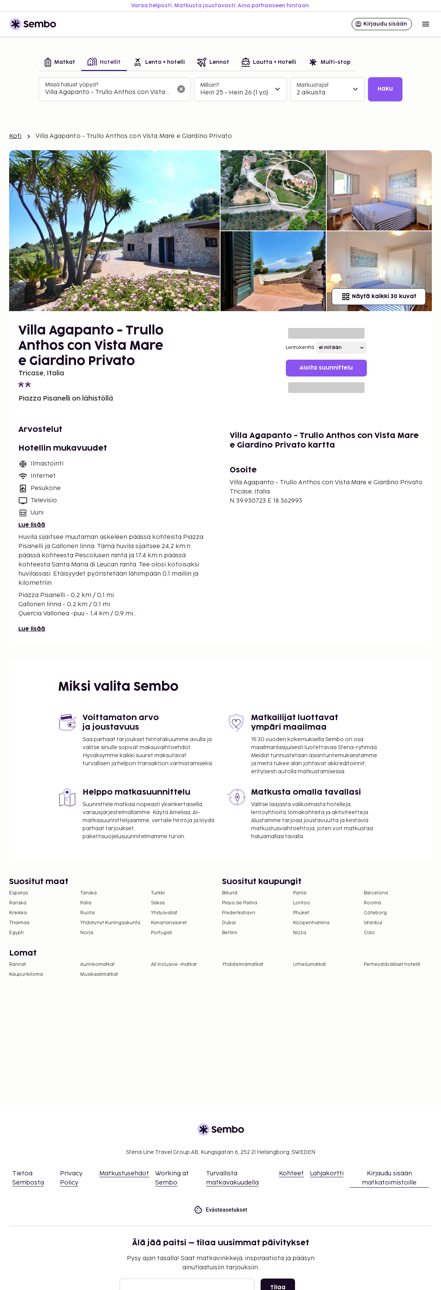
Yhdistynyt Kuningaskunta (110, 923)
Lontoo (301, 903)
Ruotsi (87, 913)
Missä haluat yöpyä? (71, 84)
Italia (85, 903)
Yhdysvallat (164, 913)
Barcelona (376, 893)
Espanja (18, 893)
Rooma (372, 903)
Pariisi (299, 893)
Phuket (301, 913)
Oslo (369, 933)
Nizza (299, 933)
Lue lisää (31, 524)
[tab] (60, 63)
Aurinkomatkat (97, 964)
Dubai (229, 923)
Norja (86, 933)
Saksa (158, 903)
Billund (229, 893)
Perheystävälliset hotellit (392, 964)
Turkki (158, 893)
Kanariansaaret (169, 923)
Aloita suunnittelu (326, 367)
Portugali (161, 933)
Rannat (17, 964)
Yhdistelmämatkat (242, 964)
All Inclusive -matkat (174, 964)
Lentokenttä (300, 347)
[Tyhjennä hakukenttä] (181, 89)
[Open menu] (426, 24)
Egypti (16, 933)
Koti (15, 136)
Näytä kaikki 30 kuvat (378, 296)
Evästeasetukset (221, 1210)
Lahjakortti (327, 1173)
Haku (385, 88)
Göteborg (375, 913)
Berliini (229, 933)
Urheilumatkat (309, 964)
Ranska (17, 903)
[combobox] (108, 92)
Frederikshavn (238, 913)
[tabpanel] (220, 89)
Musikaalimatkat (99, 974)
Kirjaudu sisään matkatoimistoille (389, 1178)
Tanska (88, 893)
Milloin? (209, 85)
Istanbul (373, 923)
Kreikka (18, 913)
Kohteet (291, 1173)
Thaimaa (19, 923)
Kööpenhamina (311, 923)
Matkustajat (313, 85)
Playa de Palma (239, 903)
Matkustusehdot (124, 1173)
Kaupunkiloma (26, 974)
